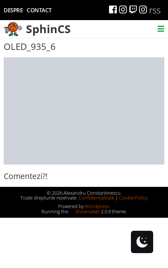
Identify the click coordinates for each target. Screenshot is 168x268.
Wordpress (97, 206)
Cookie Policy (133, 197)
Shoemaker (84, 211)
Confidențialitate (96, 197)
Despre (13, 10)
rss (155, 10)
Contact (39, 10)
